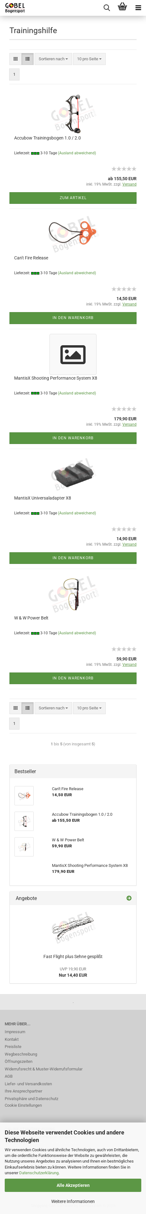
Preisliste (13, 1046)
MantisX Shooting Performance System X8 (55, 378)
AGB (9, 1076)
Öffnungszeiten (18, 1061)
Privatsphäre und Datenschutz (31, 1098)
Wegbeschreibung (21, 1054)
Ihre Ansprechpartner (23, 1091)
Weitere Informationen (73, 1201)
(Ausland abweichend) (77, 153)
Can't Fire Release (31, 257)
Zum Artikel (73, 198)
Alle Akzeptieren (73, 1185)
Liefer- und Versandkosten (28, 1083)
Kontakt (12, 1039)
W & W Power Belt (31, 617)
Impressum (15, 1031)
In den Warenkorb (73, 318)
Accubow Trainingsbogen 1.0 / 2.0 (47, 137)
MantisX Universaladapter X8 (42, 497)
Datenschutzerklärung (39, 1172)
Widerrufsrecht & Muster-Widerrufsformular (43, 1069)
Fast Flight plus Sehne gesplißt (73, 956)
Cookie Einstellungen (23, 1105)
